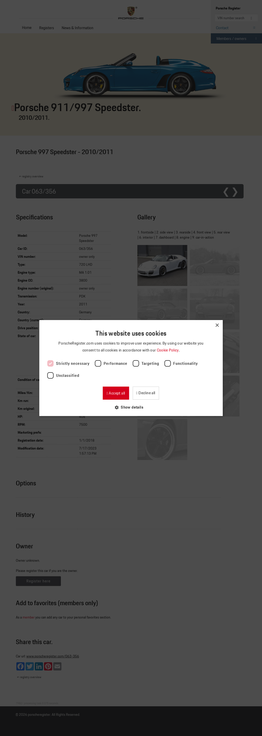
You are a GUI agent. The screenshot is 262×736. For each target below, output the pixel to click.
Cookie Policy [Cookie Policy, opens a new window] (168, 350)
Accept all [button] (116, 393)
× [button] (217, 325)
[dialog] (131, 368)
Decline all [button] (146, 393)
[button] (131, 407)
